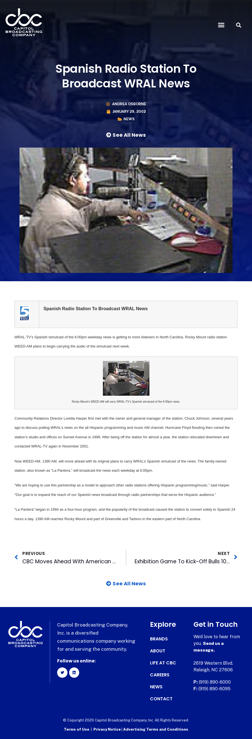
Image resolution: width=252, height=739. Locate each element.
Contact (161, 699)
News (129, 119)
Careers (159, 675)
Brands (159, 639)
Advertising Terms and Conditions (155, 729)
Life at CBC (163, 663)
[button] (221, 25)
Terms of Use (76, 729)
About (157, 651)
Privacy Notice (107, 729)
